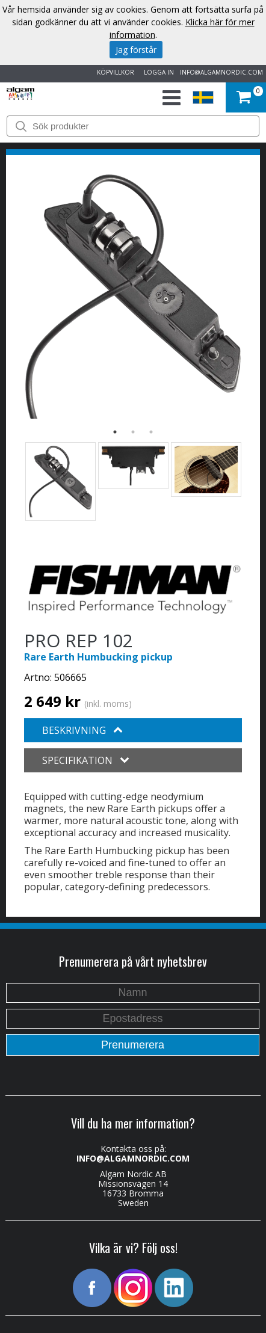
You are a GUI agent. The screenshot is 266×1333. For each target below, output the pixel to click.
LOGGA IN (157, 72)
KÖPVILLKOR (113, 72)
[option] (133, 296)
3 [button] (151, 432)
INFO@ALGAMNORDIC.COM (221, 72)
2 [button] (133, 432)
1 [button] (115, 432)
